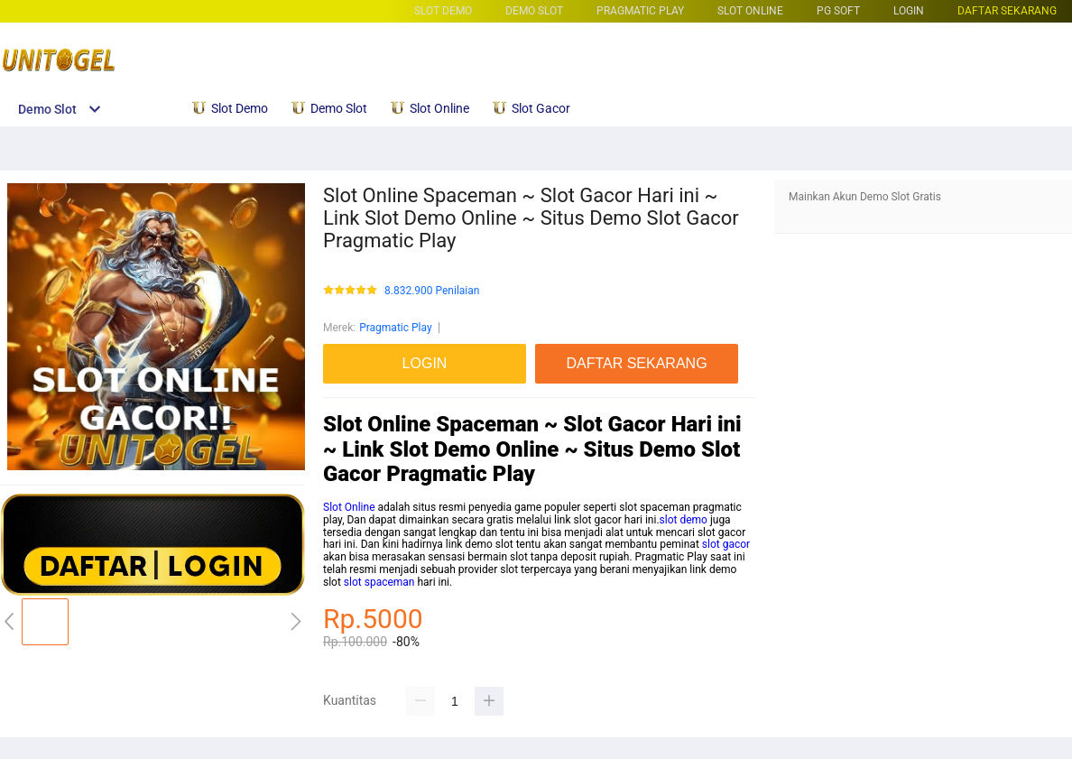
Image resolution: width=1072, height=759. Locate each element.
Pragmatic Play (640, 11)
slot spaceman (379, 582)
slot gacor (726, 544)
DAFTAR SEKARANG (1007, 11)
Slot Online (349, 507)
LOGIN (908, 11)
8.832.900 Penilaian (431, 291)
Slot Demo (443, 11)
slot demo (683, 520)
